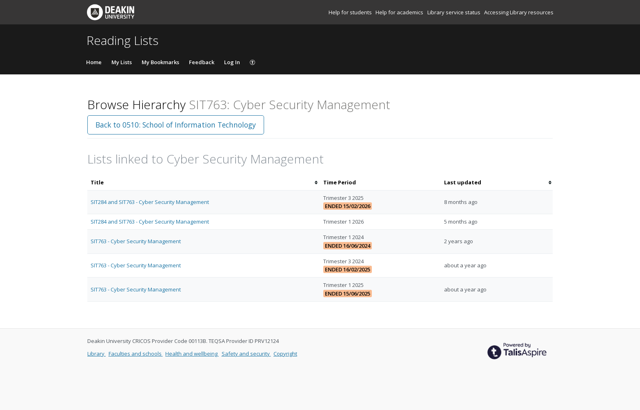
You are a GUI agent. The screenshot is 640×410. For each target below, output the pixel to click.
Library (96, 353)
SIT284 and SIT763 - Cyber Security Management (150, 202)
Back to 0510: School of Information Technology (176, 125)
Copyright (285, 353)
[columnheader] (203, 182)
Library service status (454, 12)
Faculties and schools (136, 353)
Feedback (201, 62)
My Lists (121, 62)
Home (94, 62)
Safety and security (246, 353)
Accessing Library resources (518, 12)
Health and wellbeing (192, 353)
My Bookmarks (160, 62)
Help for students (351, 12)
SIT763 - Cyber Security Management (136, 241)
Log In (232, 62)
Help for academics (400, 12)
